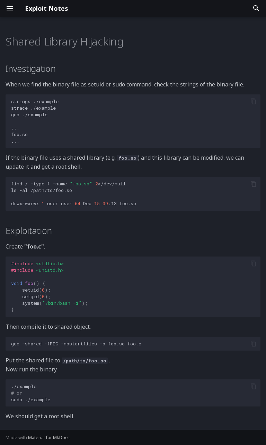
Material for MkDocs (49, 437)
